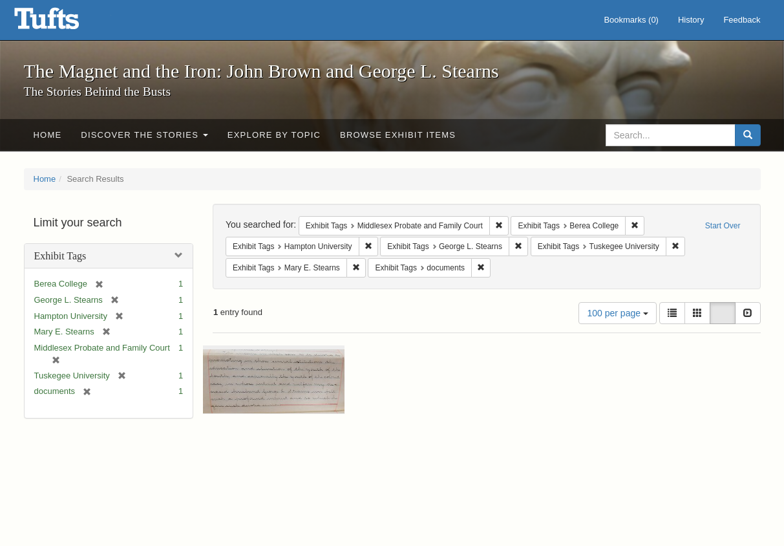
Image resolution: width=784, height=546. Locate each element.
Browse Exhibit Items (398, 135)
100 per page (617, 313)
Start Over (723, 225)
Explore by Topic (274, 135)
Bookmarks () (631, 20)
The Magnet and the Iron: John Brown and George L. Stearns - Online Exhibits (62, 22)
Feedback (741, 20)
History (691, 20)
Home (48, 135)
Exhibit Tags (60, 255)
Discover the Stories (144, 135)
